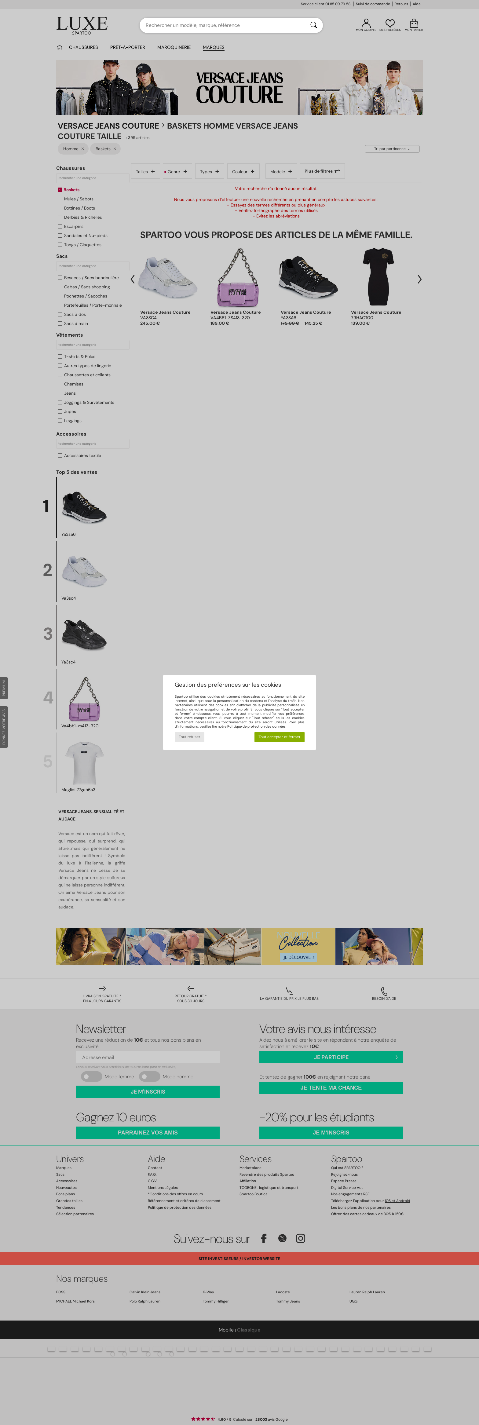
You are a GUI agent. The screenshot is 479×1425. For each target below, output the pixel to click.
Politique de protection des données (256, 726)
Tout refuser (189, 737)
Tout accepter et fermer (279, 737)
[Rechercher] (314, 25)
